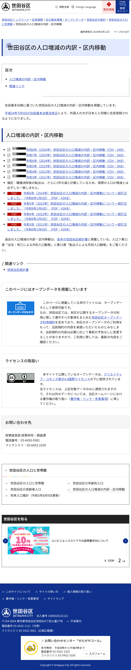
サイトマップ (55, 598)
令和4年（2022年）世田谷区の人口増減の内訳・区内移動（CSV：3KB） (69, 171)
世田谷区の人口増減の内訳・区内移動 (99, 489)
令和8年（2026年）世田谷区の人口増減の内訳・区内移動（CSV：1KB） (69, 149)
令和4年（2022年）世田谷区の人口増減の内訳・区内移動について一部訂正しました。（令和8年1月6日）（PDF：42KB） (67, 216)
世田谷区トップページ (15, 20)
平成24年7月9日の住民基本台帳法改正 (31, 113)
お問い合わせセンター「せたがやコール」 (74, 640)
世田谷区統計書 (18, 269)
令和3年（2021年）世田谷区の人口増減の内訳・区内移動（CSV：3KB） (69, 177)
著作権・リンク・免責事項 (88, 398)
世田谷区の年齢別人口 (88, 483)
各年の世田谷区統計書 (72, 239)
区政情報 (37, 20)
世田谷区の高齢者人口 (25, 489)
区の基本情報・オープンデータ (65, 20)
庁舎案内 (75, 621)
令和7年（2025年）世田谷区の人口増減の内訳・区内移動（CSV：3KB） (69, 155)
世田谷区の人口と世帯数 (28, 470)
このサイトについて (18, 591)
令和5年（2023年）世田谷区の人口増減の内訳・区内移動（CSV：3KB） (69, 166)
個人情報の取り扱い (79, 591)
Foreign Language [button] (86, 7)
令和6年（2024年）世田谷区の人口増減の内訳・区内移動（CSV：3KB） (69, 160)
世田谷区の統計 (96, 20)
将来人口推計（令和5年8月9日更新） (36, 495)
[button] (62, 7)
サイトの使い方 (48, 591)
